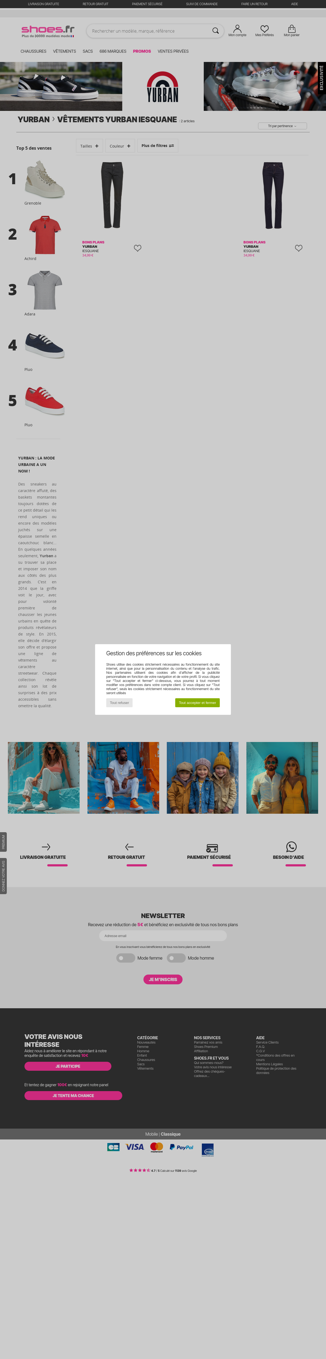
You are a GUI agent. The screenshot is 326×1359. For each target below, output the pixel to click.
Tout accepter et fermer (197, 703)
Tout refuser (119, 703)
